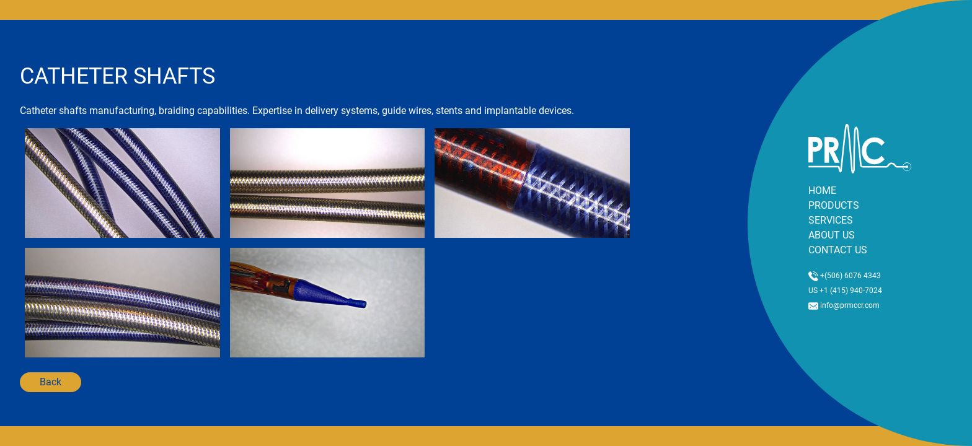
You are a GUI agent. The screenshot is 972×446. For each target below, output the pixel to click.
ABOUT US (831, 235)
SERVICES (830, 220)
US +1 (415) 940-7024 (845, 290)
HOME (822, 190)
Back (50, 382)
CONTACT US (837, 250)
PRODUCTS (833, 205)
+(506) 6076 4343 (844, 275)
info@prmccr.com (844, 305)
